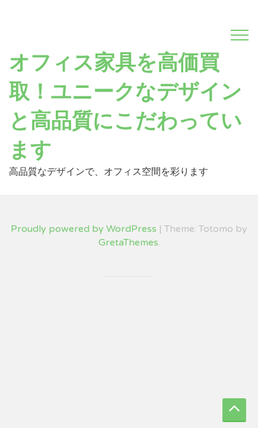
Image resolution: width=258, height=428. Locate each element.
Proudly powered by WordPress (84, 229)
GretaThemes (128, 242)
